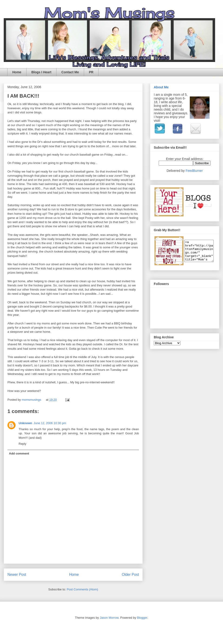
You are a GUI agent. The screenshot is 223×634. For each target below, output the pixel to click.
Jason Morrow (109, 617)
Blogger (142, 617)
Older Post (130, 574)
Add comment (19, 453)
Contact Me (70, 72)
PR (91, 72)
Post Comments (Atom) (82, 589)
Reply (22, 443)
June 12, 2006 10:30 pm (50, 423)
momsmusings (32, 399)
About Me (161, 87)
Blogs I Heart (41, 72)
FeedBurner (194, 171)
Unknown (25, 423)
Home (16, 72)
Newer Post (16, 574)
